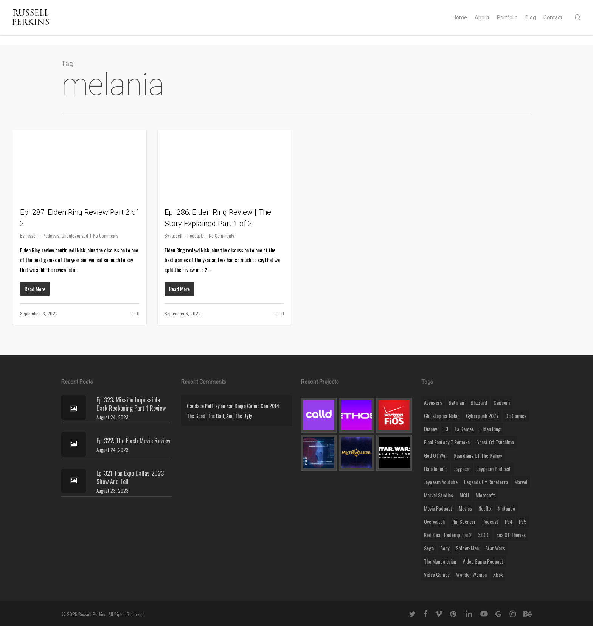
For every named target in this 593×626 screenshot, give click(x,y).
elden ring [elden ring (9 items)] (490, 429)
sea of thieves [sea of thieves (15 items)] (511, 535)
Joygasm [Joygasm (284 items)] (462, 468)
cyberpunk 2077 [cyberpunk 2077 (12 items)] (482, 415)
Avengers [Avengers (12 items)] (433, 402)
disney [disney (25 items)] (430, 429)
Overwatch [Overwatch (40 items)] (434, 521)
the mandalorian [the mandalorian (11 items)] (440, 561)
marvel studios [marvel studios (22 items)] (438, 495)
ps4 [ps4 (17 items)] (508, 521)
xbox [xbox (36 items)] (498, 574)
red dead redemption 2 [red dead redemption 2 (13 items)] (448, 535)
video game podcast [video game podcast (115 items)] (483, 561)
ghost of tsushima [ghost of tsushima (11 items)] (495, 442)
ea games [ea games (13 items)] (464, 429)
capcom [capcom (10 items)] (502, 402)
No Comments (105, 235)
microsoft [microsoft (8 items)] (485, 495)
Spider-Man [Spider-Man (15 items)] (467, 548)
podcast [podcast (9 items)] (490, 521)
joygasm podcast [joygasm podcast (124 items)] (494, 468)
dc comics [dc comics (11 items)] (515, 415)
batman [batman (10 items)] (456, 402)
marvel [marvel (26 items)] (520, 482)
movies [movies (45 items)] (465, 508)
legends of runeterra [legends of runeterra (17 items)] (486, 482)
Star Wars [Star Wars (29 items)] (495, 548)
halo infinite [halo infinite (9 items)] (435, 468)
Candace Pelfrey (203, 406)
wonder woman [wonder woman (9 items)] (471, 574)
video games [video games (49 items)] (437, 574)
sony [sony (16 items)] (444, 548)
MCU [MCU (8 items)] (464, 495)
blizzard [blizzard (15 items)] (478, 402)
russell (32, 235)
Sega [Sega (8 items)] (429, 548)
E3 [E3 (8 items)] (445, 429)
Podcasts (51, 235)
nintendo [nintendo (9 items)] (506, 508)
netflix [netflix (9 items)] (484, 508)
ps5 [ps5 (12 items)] (522, 521)
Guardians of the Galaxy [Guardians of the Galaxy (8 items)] (477, 455)
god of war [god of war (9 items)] (435, 455)
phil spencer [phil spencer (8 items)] (463, 521)
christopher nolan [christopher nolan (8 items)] (441, 415)
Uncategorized (75, 235)
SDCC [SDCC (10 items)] (484, 535)
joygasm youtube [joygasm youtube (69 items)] (441, 482)
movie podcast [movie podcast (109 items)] (438, 508)
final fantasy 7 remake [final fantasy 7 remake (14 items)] (447, 442)
